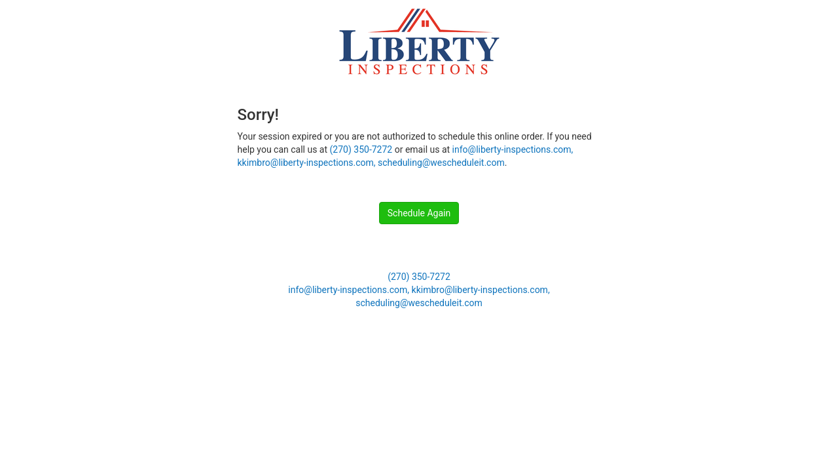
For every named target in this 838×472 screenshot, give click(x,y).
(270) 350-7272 (361, 149)
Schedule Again (419, 213)
